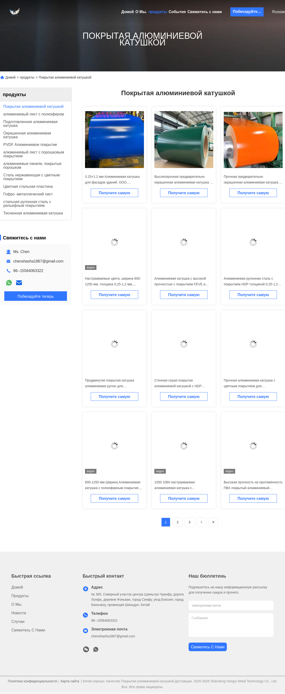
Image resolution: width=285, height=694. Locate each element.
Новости (18, 613)
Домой (127, 12)
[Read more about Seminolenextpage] (201, 522)
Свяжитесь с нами (204, 12)
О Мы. (141, 12)
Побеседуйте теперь (248, 12)
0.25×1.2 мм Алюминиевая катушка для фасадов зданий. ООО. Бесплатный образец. (112, 182)
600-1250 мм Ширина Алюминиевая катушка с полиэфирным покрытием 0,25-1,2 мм (113, 488)
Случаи (17, 622)
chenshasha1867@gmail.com (38, 261)
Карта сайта (70, 681)
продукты (158, 12)
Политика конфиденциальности (32, 681)
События (177, 12)
